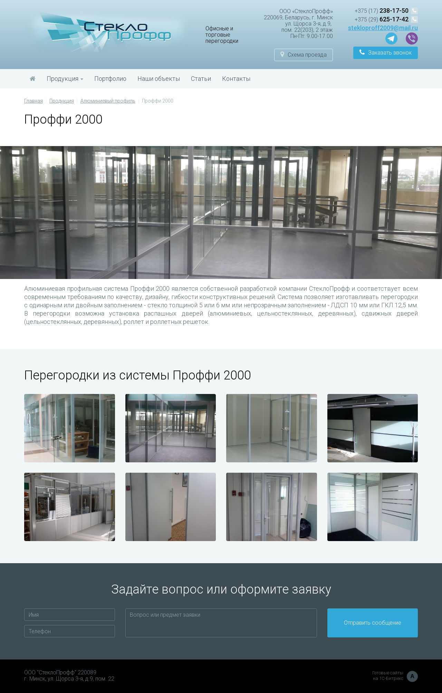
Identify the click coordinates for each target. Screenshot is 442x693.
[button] (303, 55)
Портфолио (110, 78)
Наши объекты (158, 78)
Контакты (236, 78)
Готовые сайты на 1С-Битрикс (395, 675)
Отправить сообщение (372, 622)
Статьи (201, 78)
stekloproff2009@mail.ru (383, 27)
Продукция (65, 78)
